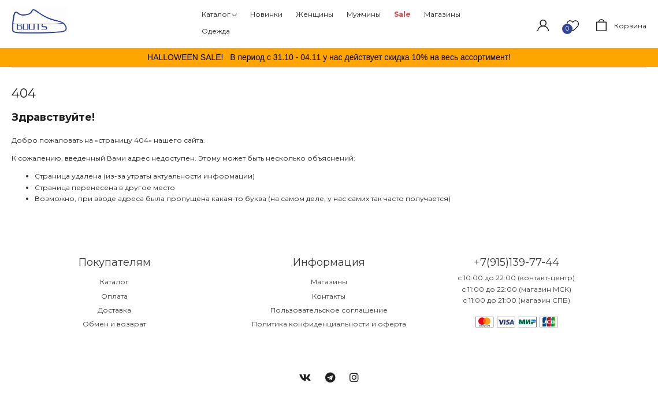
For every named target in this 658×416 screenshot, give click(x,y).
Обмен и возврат (114, 324)
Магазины (329, 281)
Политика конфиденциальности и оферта (329, 324)
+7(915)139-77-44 (516, 262)
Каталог (114, 281)
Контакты (328, 296)
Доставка (114, 310)
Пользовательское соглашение (329, 310)
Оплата (114, 296)
